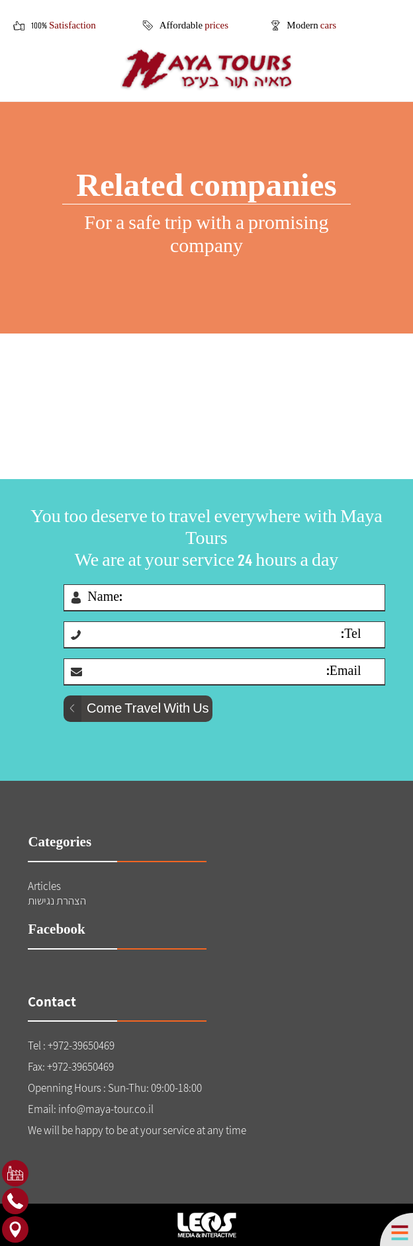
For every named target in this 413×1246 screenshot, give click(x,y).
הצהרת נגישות (57, 900)
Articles (44, 886)
